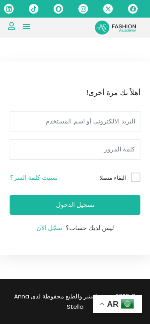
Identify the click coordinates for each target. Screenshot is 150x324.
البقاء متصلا (113, 178)
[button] (26, 26)
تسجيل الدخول (75, 205)
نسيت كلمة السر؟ (34, 177)
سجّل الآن (49, 228)
